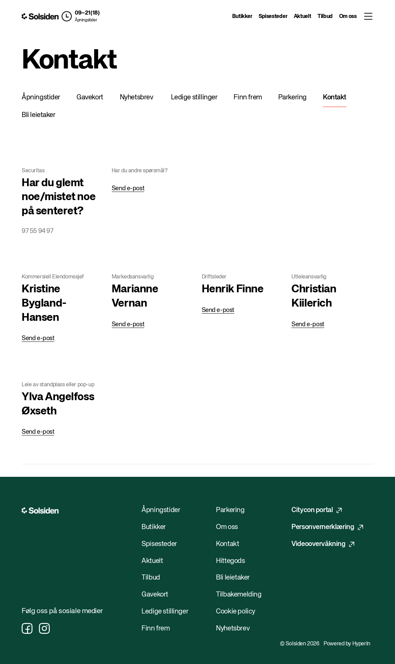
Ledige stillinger (194, 97)
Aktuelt (302, 16)
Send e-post (128, 188)
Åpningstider (86, 20)
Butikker (242, 16)
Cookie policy (235, 611)
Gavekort (89, 97)
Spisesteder (273, 16)
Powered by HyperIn (347, 644)
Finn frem (248, 97)
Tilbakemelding (238, 594)
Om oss (348, 16)
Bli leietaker (39, 115)
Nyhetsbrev (136, 97)
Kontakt (334, 97)
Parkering (292, 97)
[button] (81, 16)
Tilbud (325, 16)
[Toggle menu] (368, 16)
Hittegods (230, 561)
